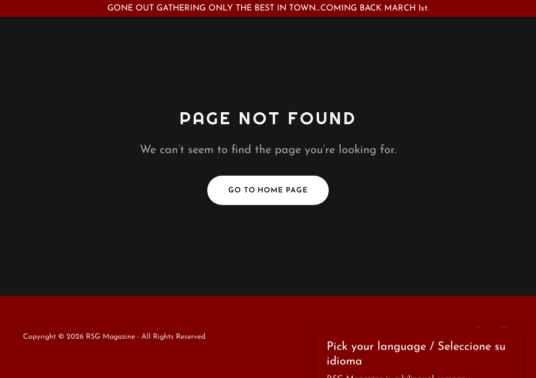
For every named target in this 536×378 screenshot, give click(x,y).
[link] (478, 343)
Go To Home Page (268, 191)
